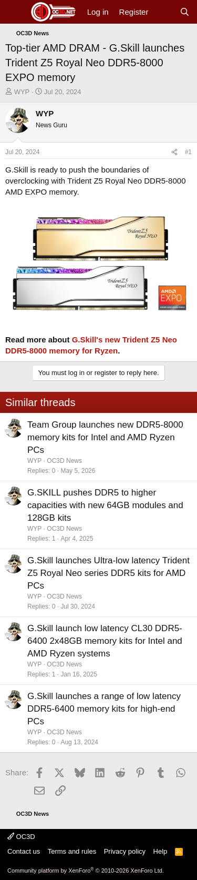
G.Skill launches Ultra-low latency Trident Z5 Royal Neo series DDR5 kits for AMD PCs (108, 573)
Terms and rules (72, 851)
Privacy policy (125, 851)
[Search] (184, 12)
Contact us (23, 851)
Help (160, 851)
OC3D (21, 837)
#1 (188, 152)
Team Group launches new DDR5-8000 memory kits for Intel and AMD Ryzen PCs (105, 437)
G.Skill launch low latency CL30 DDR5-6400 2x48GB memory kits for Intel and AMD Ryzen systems (104, 641)
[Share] (174, 152)
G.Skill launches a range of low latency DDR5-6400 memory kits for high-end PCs (104, 708)
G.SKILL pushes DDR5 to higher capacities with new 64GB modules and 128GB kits (105, 505)
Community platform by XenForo (85, 870)
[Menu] (14, 12)
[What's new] (163, 12)
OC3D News (64, 460)
